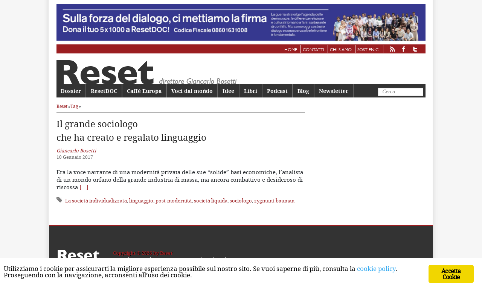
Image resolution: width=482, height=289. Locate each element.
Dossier (71, 90)
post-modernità (174, 200)
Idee (228, 90)
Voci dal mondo (192, 90)
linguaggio (141, 200)
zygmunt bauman (274, 200)
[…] (83, 187)
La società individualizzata (96, 200)
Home (290, 50)
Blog (303, 90)
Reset (61, 106)
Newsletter (333, 90)
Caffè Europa (144, 90)
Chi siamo (341, 50)
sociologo (241, 200)
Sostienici (368, 50)
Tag (74, 106)
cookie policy (376, 268)
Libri (250, 90)
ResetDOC (104, 90)
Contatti (313, 50)
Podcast (277, 90)
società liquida (210, 200)
